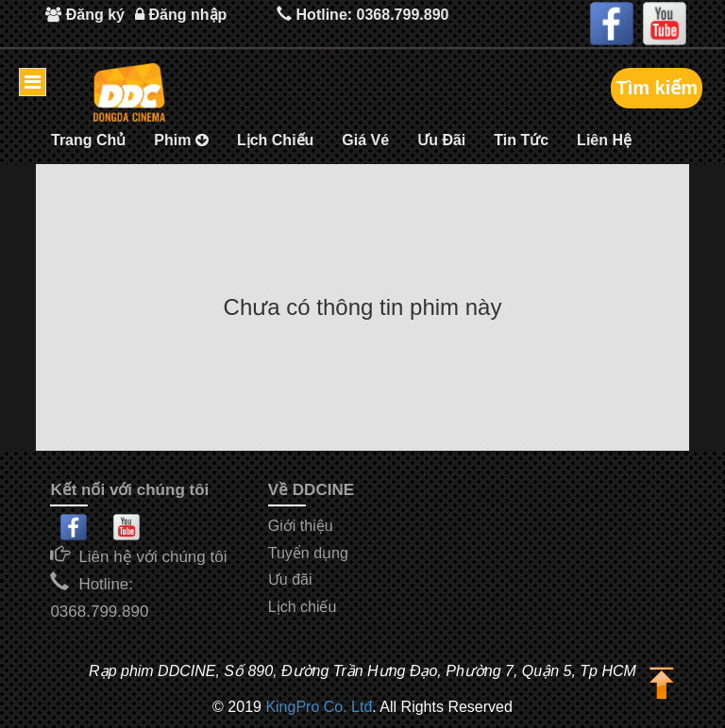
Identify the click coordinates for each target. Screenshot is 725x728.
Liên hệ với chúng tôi (152, 557)
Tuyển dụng (308, 553)
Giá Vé (365, 140)
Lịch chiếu (302, 607)
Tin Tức (521, 140)
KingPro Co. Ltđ (318, 707)
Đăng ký (85, 15)
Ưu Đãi (441, 140)
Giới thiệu (300, 526)
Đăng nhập (181, 15)
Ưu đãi (290, 579)
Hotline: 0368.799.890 (363, 14)
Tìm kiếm (656, 87)
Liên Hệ (604, 140)
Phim (181, 140)
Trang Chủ (88, 140)
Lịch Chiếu (275, 140)
